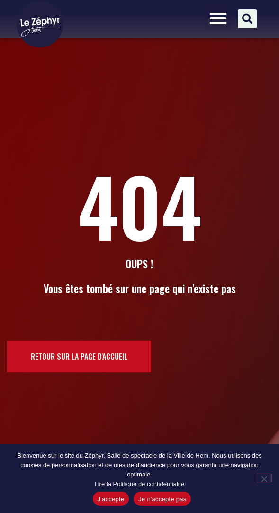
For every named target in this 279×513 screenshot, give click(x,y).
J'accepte (111, 499)
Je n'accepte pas (162, 499)
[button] (218, 18)
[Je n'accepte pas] (264, 478)
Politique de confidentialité (148, 483)
